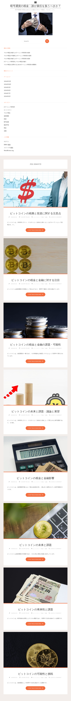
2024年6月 (7, 96)
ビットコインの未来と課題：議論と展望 (35, 411)
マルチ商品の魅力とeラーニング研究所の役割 (17, 52)
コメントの (8, 147)
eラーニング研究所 (9, 107)
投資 (5, 119)
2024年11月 (7, 81)
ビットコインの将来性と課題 (35, 609)
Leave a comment (56, 217)
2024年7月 (7, 93)
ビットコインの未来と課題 (35, 545)
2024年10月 (7, 84)
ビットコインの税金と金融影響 (35, 478)
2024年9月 (7, 87)
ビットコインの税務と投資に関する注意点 (35, 213)
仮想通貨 (6, 116)
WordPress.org (9, 150)
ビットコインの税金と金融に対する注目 (35, 280)
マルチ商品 (7, 113)
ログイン (6, 141)
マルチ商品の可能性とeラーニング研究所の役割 (17, 56)
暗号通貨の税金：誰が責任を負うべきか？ (35, 6)
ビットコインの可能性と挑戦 (35, 673)
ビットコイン (8, 110)
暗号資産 (6, 122)
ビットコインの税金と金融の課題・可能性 (35, 344)
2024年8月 (7, 90)
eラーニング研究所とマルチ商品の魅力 (15, 61)
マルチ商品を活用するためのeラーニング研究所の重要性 (20, 64)
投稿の (7, 144)
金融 (5, 131)
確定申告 (6, 125)
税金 (5, 128)
